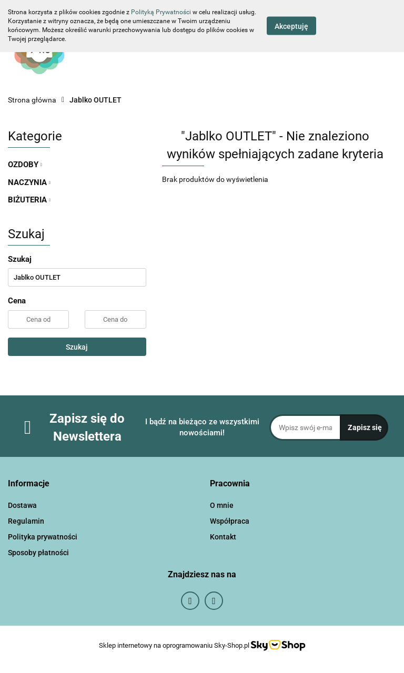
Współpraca (229, 521)
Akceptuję (291, 26)
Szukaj (77, 347)
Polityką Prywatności (161, 12)
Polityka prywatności (42, 537)
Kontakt (223, 537)
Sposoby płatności (38, 552)
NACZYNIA (29, 182)
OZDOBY (25, 164)
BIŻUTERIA (29, 200)
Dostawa (22, 505)
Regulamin (26, 521)
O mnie (222, 505)
